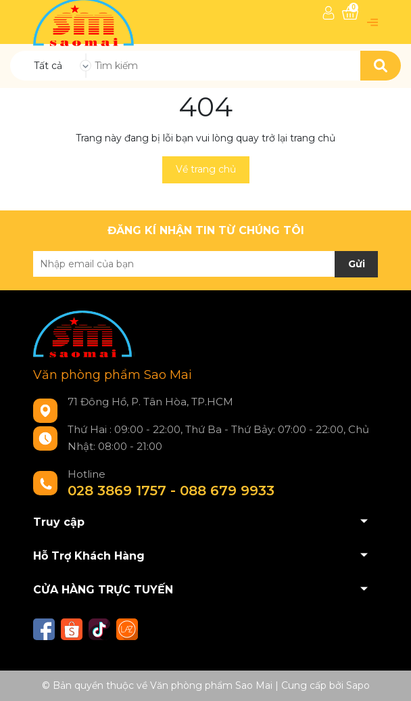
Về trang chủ (206, 169)
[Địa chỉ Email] (205, 264)
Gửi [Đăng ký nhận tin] (356, 264)
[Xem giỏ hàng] (350, 13)
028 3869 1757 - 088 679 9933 (171, 490)
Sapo (358, 685)
